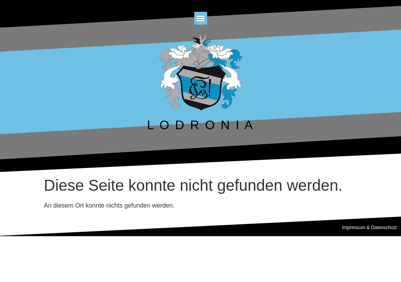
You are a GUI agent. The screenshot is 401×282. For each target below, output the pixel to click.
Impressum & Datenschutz (369, 227)
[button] (200, 18)
